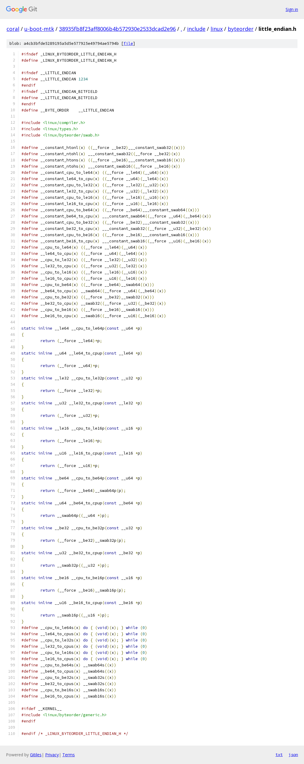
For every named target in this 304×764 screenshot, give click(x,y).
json (293, 754)
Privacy (52, 754)
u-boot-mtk (39, 28)
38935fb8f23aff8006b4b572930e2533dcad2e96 (117, 28)
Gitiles (36, 754)
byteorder (241, 28)
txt (279, 754)
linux (216, 28)
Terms (68, 754)
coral (13, 28)
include (196, 28)
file (128, 43)
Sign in (292, 9)
